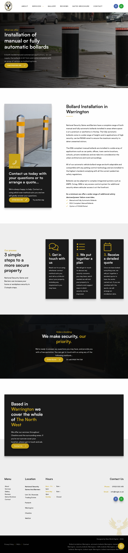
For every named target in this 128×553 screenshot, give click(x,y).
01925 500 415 (19, 200)
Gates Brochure (80, 6)
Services (37, 6)
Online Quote (53, 359)
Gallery (52, 6)
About (25, 6)
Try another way (38, 200)
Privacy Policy (9, 544)
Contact (98, 6)
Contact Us (20, 446)
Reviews (64, 6)
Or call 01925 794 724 (74, 359)
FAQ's (18, 544)
